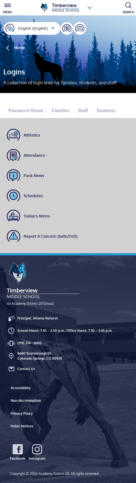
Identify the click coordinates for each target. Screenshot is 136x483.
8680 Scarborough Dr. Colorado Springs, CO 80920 (34, 355)
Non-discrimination (26, 400)
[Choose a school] (89, 7)
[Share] (66, 28)
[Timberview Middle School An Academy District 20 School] (43, 283)
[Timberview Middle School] (60, 7)
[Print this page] (79, 28)
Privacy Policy (22, 413)
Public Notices (22, 426)
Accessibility (21, 388)
